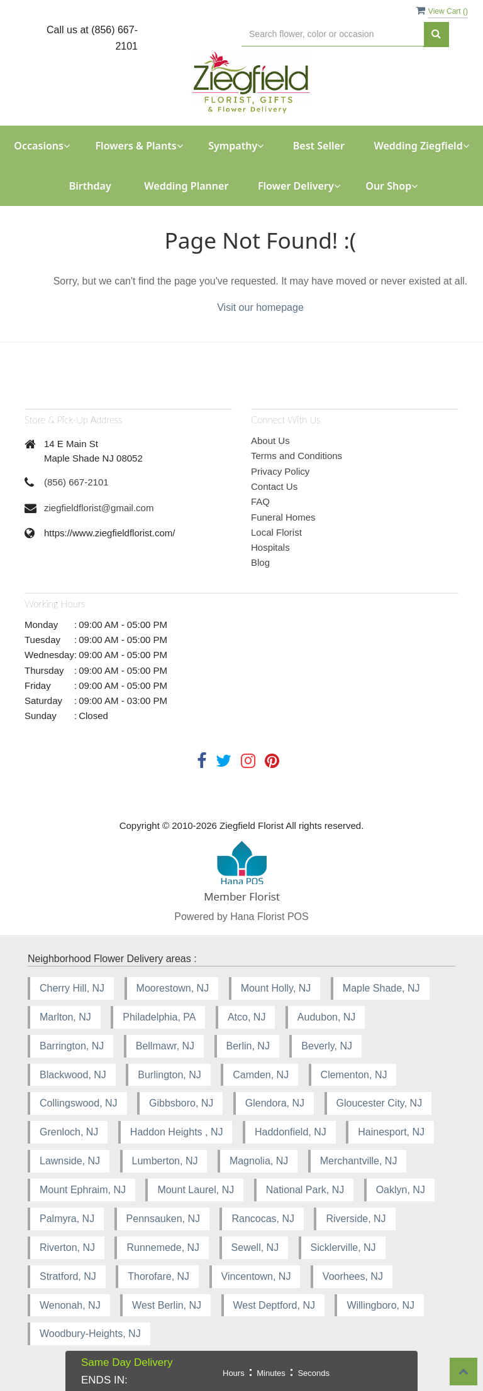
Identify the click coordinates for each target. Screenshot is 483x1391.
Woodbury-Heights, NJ (90, 1333)
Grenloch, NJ (69, 1132)
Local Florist (276, 532)
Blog (260, 562)
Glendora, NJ (274, 1103)
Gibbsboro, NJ (181, 1103)
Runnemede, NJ (162, 1247)
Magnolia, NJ (259, 1161)
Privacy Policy (280, 471)
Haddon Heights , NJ (176, 1132)
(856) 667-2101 (76, 482)
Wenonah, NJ (70, 1305)
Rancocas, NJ (262, 1218)
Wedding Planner (186, 186)
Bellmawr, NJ (165, 1046)
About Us (270, 440)
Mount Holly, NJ (276, 988)
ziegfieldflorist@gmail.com (98, 507)
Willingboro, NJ (380, 1305)
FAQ (260, 501)
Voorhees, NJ (353, 1276)
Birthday (90, 186)
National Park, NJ (305, 1189)
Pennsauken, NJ (163, 1218)
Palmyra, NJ (67, 1218)
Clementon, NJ (354, 1074)
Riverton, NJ (67, 1247)
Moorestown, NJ (172, 988)
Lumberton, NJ (165, 1161)
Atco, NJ (246, 1017)
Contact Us (274, 486)
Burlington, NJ (169, 1074)
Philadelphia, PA (159, 1017)
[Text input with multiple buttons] (333, 34)
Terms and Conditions (296, 455)
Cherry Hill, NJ (72, 988)
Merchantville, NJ (358, 1161)
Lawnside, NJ (70, 1161)
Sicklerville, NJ (343, 1247)
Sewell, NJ (255, 1247)
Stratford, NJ (68, 1276)
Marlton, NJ (65, 1017)
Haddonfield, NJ (290, 1132)
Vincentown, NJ (256, 1276)
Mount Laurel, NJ (195, 1189)
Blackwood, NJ (73, 1074)
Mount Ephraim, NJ (83, 1189)
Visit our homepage (260, 307)
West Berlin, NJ (166, 1305)
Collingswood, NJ (79, 1103)
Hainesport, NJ (391, 1132)
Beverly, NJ (326, 1046)
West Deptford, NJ (274, 1305)
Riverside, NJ (356, 1218)
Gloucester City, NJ (379, 1103)
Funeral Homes (283, 517)
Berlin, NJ (248, 1046)
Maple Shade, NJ (381, 988)
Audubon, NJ (326, 1017)
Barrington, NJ (72, 1046)
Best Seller (319, 146)
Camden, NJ (261, 1074)
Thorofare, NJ (158, 1276)
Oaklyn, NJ (400, 1189)
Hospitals (270, 547)
